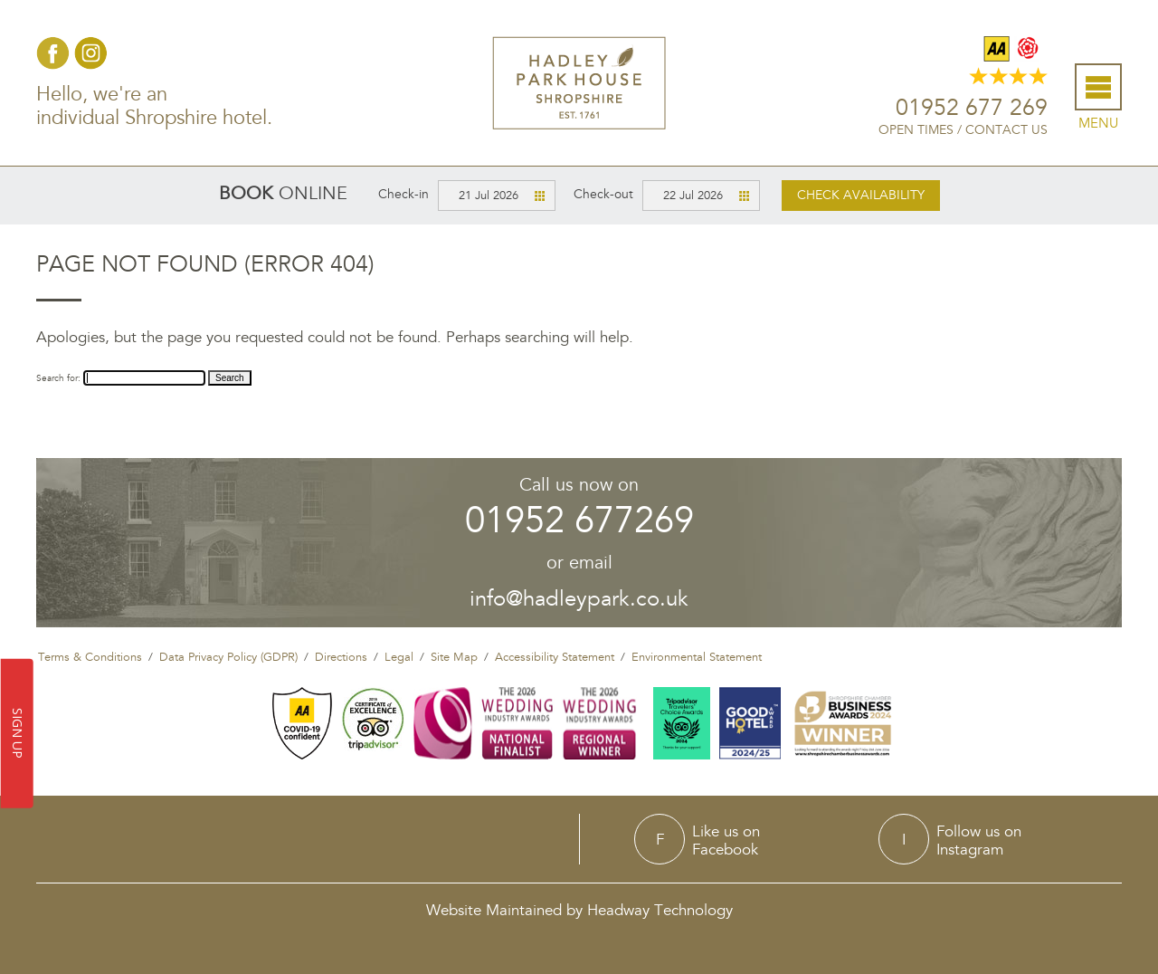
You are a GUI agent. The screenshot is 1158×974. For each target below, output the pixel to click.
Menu (1098, 123)
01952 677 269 (972, 108)
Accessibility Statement (554, 657)
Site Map (454, 657)
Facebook (53, 53)
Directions (341, 657)
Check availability (861, 195)
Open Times (916, 130)
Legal (398, 657)
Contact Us (1006, 130)
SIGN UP (17, 734)
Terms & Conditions (90, 657)
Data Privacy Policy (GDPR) (228, 657)
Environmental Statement (696, 657)
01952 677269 (579, 521)
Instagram (91, 53)
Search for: (58, 378)
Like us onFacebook (726, 840)
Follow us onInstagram (978, 840)
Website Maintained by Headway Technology (579, 910)
